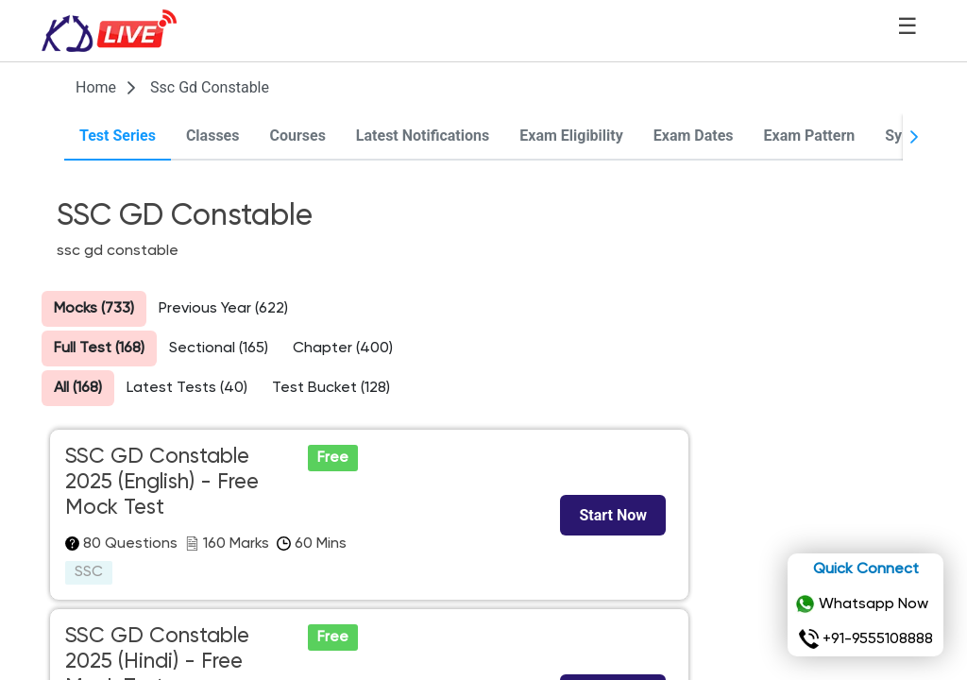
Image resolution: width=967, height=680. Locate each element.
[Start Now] (613, 515)
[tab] (117, 137)
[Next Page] (914, 137)
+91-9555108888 (866, 639)
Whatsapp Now (861, 604)
